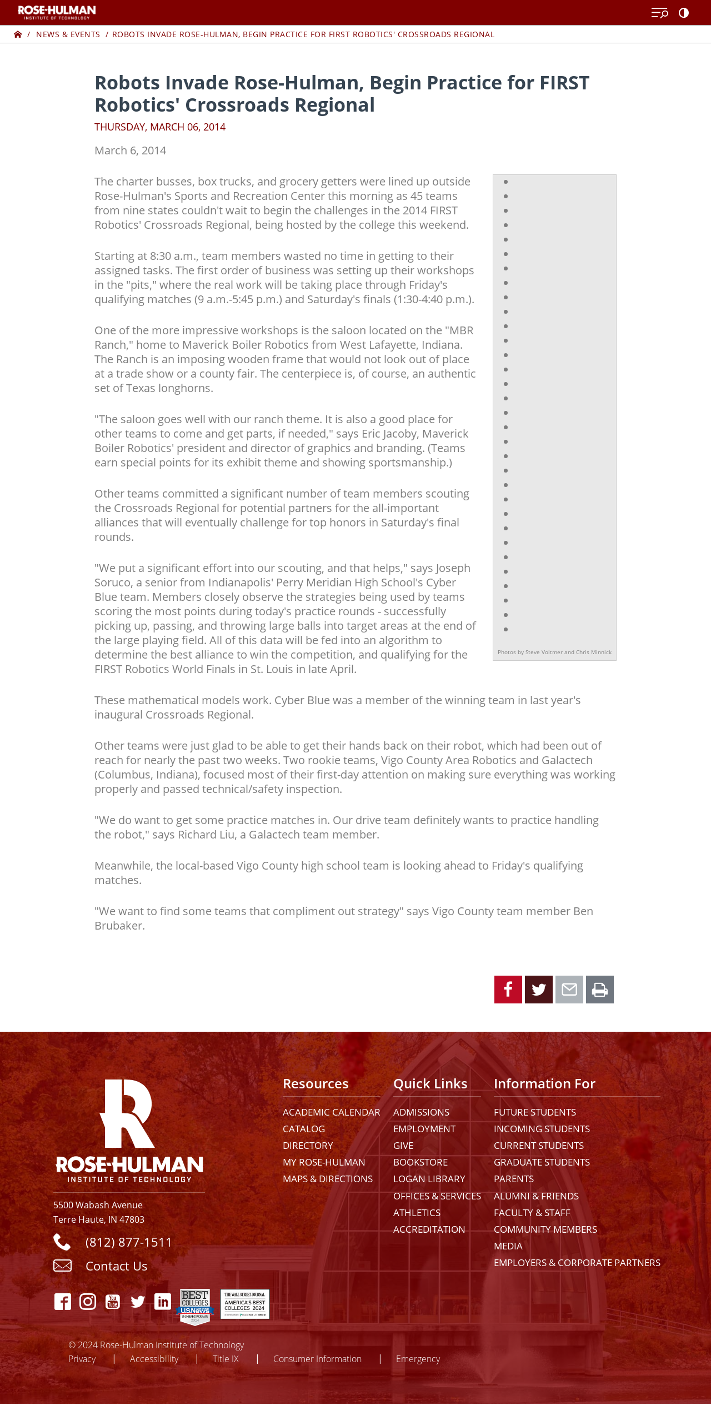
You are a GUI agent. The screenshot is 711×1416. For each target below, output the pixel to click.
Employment (424, 1128)
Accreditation (429, 1229)
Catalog (304, 1128)
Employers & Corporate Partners (577, 1262)
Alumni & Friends (536, 1195)
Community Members (545, 1229)
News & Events (68, 34)
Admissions (421, 1112)
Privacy (82, 1358)
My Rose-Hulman (324, 1162)
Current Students (539, 1145)
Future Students (535, 1112)
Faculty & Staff (532, 1212)
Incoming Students (542, 1128)
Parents (514, 1178)
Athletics (416, 1212)
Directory (308, 1145)
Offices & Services (437, 1195)
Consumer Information (317, 1358)
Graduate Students (542, 1162)
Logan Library (429, 1178)
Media (508, 1245)
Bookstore (420, 1162)
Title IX (226, 1358)
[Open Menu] (660, 13)
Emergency (418, 1358)
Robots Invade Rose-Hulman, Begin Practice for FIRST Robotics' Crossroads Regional (303, 34)
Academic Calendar (331, 1112)
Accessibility (154, 1358)
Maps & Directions (328, 1178)
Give (403, 1145)
